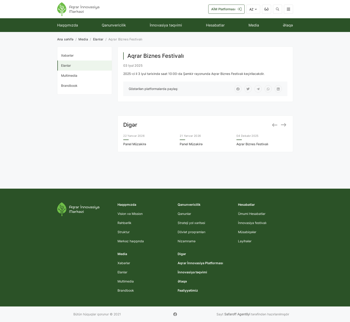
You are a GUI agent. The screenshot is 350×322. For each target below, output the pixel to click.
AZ (253, 9)
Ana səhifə (65, 39)
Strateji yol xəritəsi (191, 223)
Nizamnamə (186, 241)
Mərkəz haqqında (131, 241)
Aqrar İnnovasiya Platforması (200, 263)
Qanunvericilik (114, 25)
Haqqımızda (67, 25)
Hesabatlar (215, 25)
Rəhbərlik (124, 223)
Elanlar (98, 39)
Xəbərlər (67, 55)
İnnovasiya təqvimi (166, 25)
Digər (182, 254)
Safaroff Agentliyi (237, 314)
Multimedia (69, 75)
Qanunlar (184, 214)
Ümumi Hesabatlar (251, 214)
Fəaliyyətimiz (188, 290)
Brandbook (69, 85)
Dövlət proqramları (191, 232)
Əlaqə (288, 25)
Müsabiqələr (247, 232)
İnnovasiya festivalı (252, 223)
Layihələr (244, 241)
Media (253, 25)
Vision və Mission (130, 214)
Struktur (124, 232)
